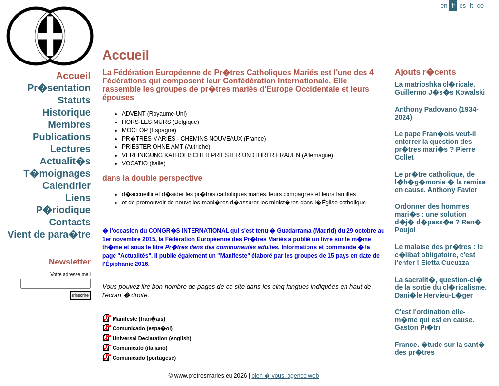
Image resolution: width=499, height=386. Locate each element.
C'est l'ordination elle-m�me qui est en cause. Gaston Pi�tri (434, 319)
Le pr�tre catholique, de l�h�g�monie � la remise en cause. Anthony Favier (440, 182)
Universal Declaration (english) (146, 338)
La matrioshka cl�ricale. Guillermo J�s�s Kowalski (440, 88)
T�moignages (57, 173)
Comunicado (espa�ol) (137, 328)
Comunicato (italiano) (135, 348)
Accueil (73, 75)
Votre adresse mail (70, 274)
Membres (69, 124)
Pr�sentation (59, 87)
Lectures (70, 148)
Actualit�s (65, 161)
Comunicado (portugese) (139, 358)
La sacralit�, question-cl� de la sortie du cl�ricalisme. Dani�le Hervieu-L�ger (441, 287)
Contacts (70, 222)
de (480, 5)
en (444, 5)
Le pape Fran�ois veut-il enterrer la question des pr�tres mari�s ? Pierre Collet (435, 145)
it (471, 5)
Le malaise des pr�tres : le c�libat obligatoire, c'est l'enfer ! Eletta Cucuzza (439, 254)
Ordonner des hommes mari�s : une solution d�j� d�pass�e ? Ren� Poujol (438, 218)
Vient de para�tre (49, 234)
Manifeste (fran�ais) (133, 319)
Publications (62, 136)
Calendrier (66, 185)
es (462, 5)
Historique (66, 112)
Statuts (74, 100)
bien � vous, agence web (285, 375)
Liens (78, 197)
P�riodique (63, 209)
